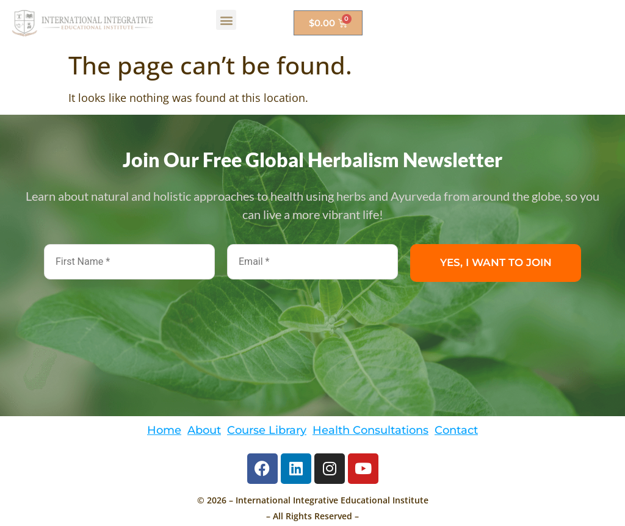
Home (164, 429)
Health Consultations (370, 429)
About (204, 429)
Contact (456, 429)
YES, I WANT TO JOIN (496, 262)
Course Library (266, 429)
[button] (226, 20)
